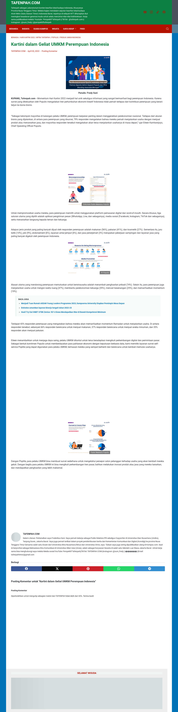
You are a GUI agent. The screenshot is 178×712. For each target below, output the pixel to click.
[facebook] (21, 609)
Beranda (15, 29)
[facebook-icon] (165, 12)
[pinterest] (63, 609)
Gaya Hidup (70, 29)
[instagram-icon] (153, 12)
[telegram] (105, 609)
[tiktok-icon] (159, 12)
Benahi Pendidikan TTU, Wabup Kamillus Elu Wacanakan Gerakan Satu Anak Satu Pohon (144, 212)
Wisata (57, 29)
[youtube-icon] (146, 12)
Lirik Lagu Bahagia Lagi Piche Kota (145, 278)
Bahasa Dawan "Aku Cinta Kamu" (144, 331)
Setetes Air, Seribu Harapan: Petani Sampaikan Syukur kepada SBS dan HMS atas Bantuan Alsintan (145, 248)
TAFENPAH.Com (25, 3)
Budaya (27, 29)
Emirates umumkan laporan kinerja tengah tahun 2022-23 (46, 329)
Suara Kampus (42, 29)
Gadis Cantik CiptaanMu (139, 265)
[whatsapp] (84, 609)
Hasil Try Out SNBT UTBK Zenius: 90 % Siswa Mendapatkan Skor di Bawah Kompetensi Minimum (63, 333)
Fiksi (84, 29)
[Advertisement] (63, 158)
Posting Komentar (49, 53)
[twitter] (42, 609)
